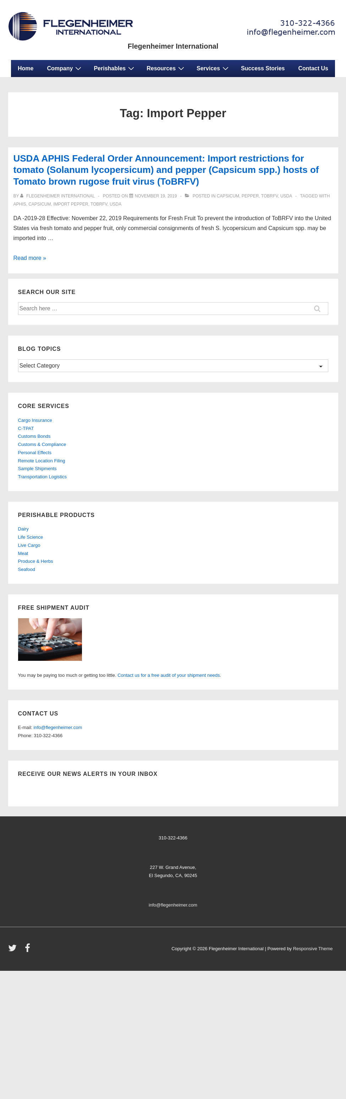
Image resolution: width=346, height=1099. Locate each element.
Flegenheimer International (173, 46)
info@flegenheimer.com (58, 727)
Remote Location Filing (41, 460)
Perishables (115, 68)
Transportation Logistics (42, 476)
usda (286, 196)
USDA (115, 204)
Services (213, 68)
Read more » (29, 258)
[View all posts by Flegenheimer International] (58, 196)
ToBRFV (269, 196)
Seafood (26, 569)
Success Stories (263, 68)
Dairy (23, 529)
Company (65, 68)
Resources (166, 68)
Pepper (250, 196)
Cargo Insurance (35, 420)
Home (25, 68)
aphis (19, 204)
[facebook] (28, 950)
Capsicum (228, 196)
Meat (23, 553)
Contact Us (313, 68)
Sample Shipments (37, 468)
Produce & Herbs (35, 561)
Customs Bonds (34, 436)
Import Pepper (70, 204)
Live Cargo (29, 545)
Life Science (30, 537)
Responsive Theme (313, 948)
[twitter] (14, 950)
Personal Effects (34, 452)
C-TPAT (26, 428)
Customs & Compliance (42, 444)
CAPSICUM (39, 204)
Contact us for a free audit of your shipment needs (168, 675)
